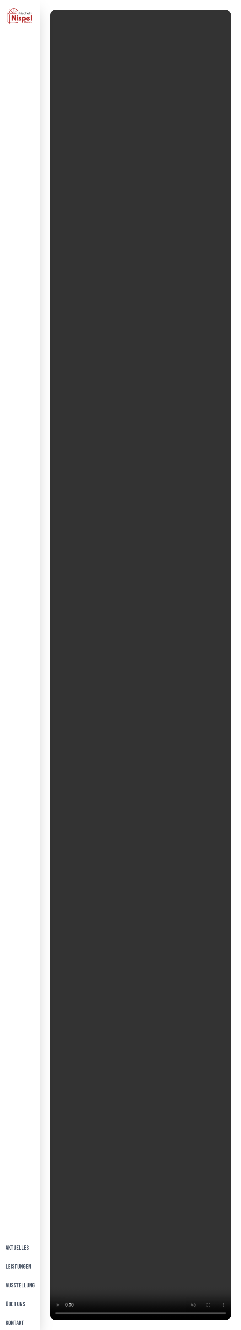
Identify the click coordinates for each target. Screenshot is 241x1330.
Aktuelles (17, 1248)
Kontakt (15, 1323)
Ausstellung (20, 1285)
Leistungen (18, 1266)
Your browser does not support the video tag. (140, 665)
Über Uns (15, 1304)
